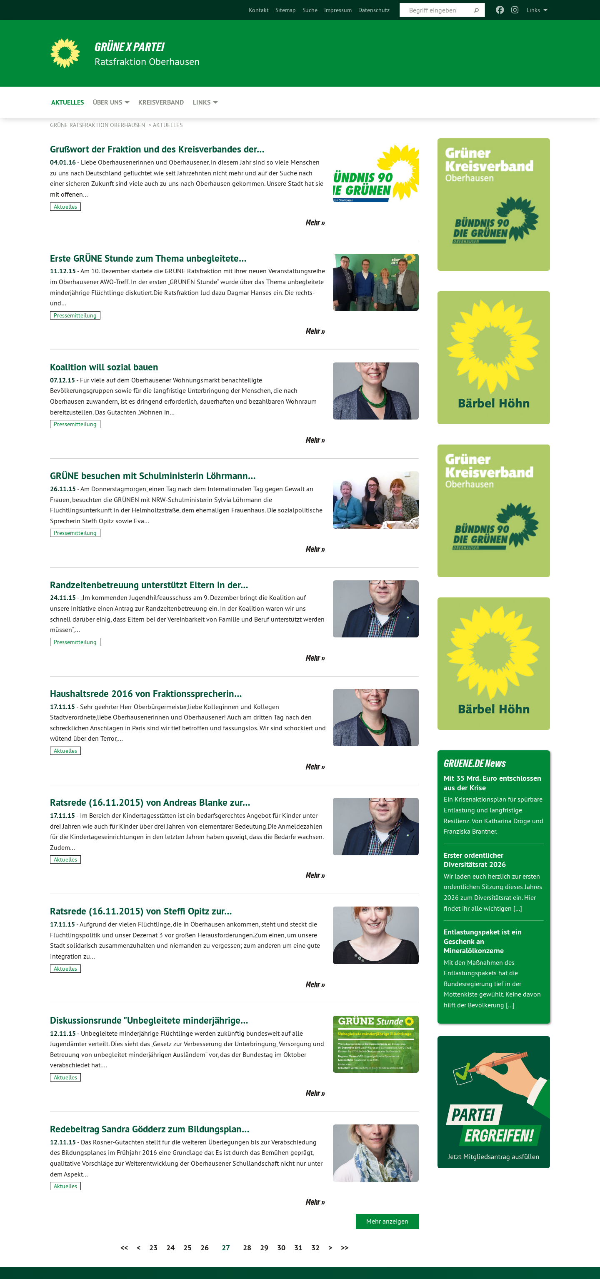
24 (170, 1247)
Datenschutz (374, 10)
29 (264, 1247)
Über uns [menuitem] (107, 102)
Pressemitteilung (75, 315)
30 (281, 1247)
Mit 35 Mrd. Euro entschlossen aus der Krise (492, 782)
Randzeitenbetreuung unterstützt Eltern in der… (151, 584)
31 (298, 1247)
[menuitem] (259, 10)
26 (204, 1247)
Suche (310, 10)
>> (344, 1247)
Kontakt (259, 10)
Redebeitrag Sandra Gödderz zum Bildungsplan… (153, 1128)
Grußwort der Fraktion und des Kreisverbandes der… (160, 148)
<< (124, 1247)
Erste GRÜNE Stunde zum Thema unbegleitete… (151, 258)
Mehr (313, 222)
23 (153, 1247)
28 (247, 1247)
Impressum (338, 10)
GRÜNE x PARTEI (133, 46)
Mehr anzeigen (387, 1221)
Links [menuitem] (533, 10)
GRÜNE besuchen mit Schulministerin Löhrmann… (155, 475)
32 (315, 1247)
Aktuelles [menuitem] (67, 102)
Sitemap (285, 10)
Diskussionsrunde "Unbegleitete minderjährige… (152, 1019)
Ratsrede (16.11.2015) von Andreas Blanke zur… (154, 801)
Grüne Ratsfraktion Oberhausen (98, 125)
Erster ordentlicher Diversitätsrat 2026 (475, 859)
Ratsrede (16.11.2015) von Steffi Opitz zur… (144, 910)
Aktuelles (167, 125)
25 (187, 1247)
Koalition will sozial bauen (106, 366)
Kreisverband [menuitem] (161, 102)
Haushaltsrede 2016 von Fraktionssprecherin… (149, 693)
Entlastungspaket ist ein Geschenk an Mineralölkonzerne (483, 941)
